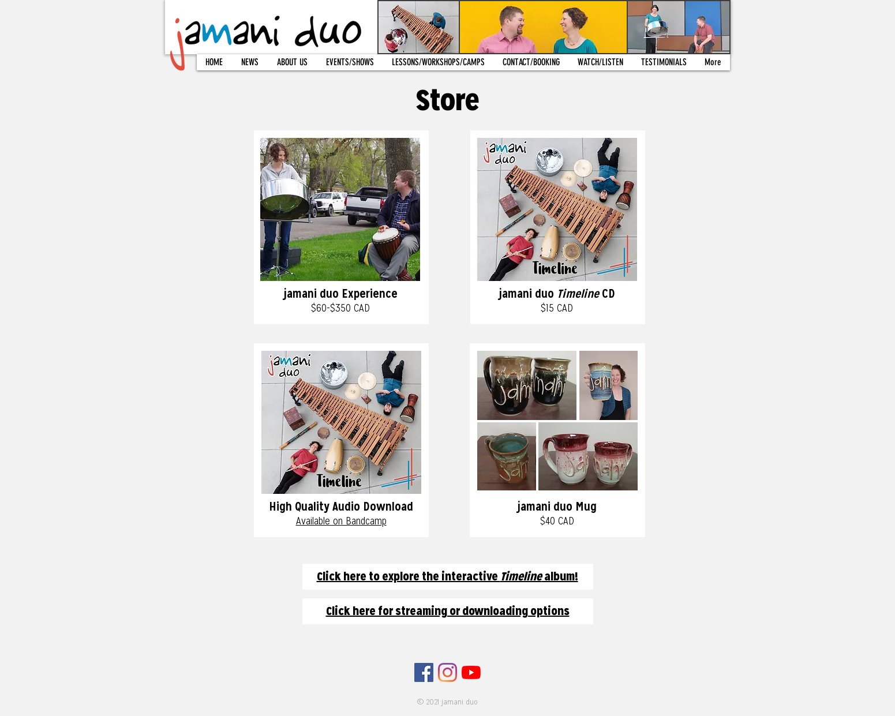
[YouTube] (471, 672)
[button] (292, 62)
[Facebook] (423, 672)
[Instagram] (447, 672)
